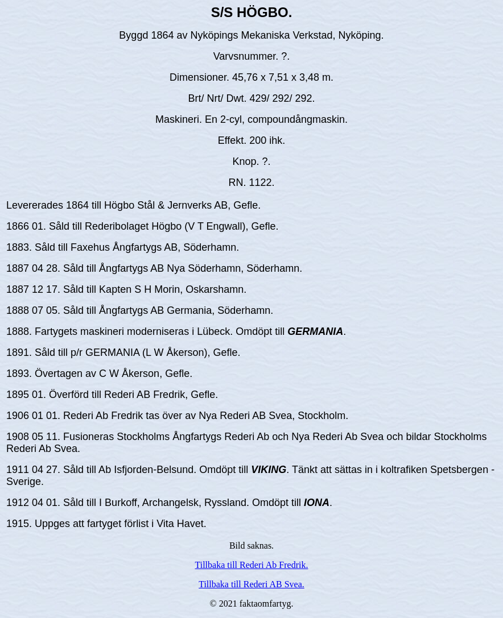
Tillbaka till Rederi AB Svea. (251, 584)
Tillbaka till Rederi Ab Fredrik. (251, 565)
